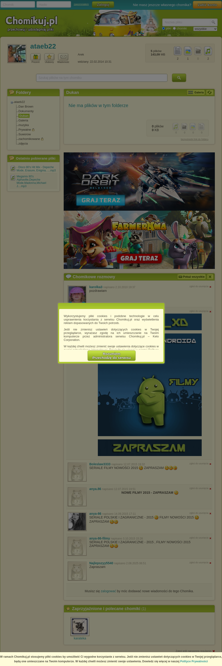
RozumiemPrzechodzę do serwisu (112, 356)
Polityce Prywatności (194, 661)
